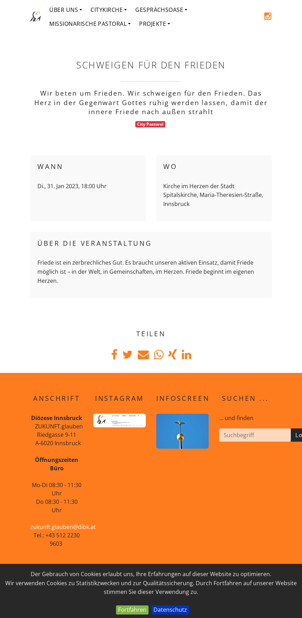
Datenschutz (170, 609)
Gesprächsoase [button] (161, 10)
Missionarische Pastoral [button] (90, 24)
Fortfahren (132, 609)
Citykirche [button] (109, 10)
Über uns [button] (65, 10)
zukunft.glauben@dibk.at (63, 527)
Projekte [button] (154, 24)
